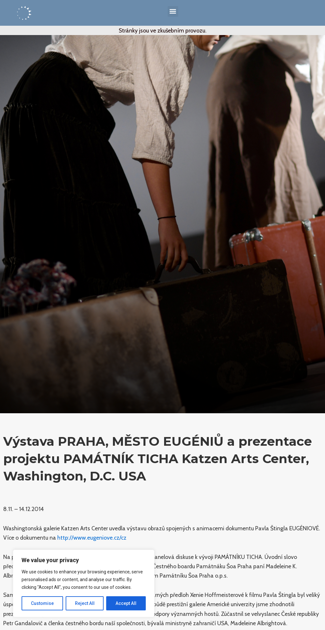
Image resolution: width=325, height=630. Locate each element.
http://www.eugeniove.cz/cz (91, 537)
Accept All (126, 603)
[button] (173, 11)
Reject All (85, 603)
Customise (42, 603)
